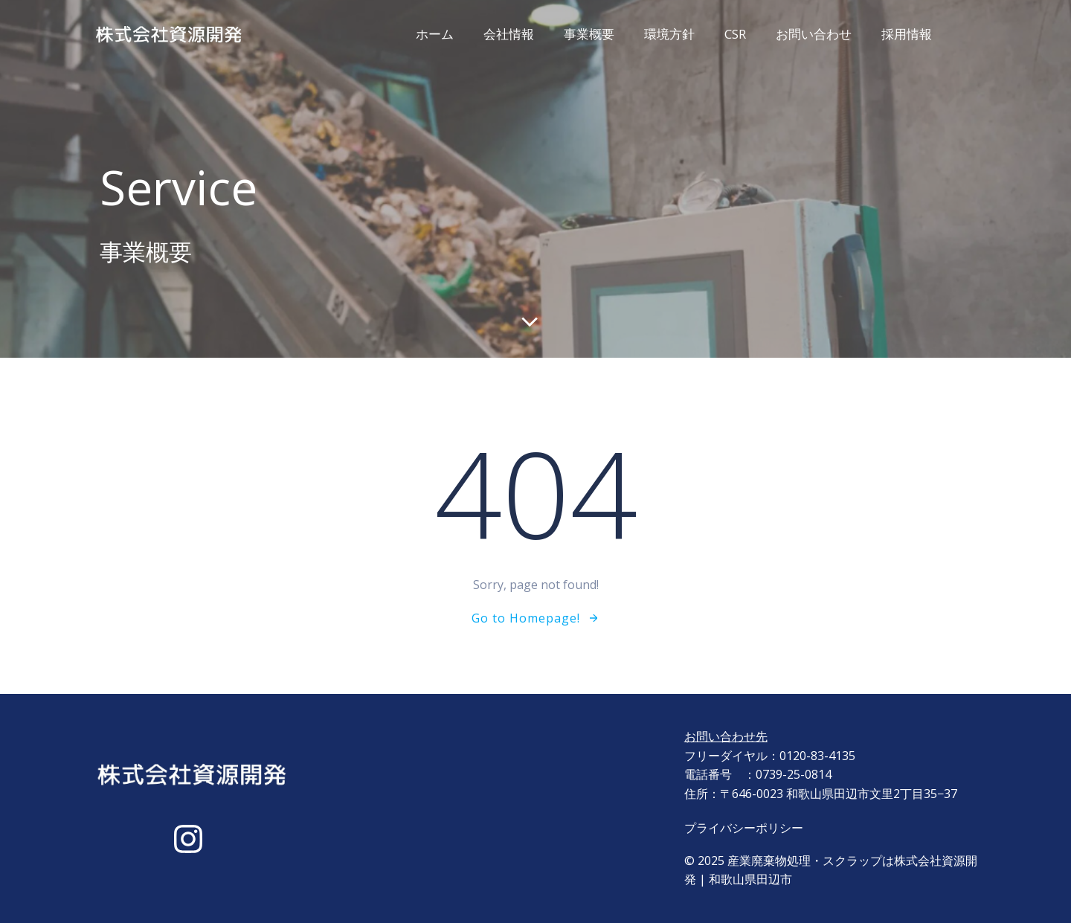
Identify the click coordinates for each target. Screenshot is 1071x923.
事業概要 (589, 33)
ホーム (435, 33)
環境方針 (669, 33)
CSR (735, 33)
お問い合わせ (814, 33)
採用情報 (906, 33)
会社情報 (508, 33)
